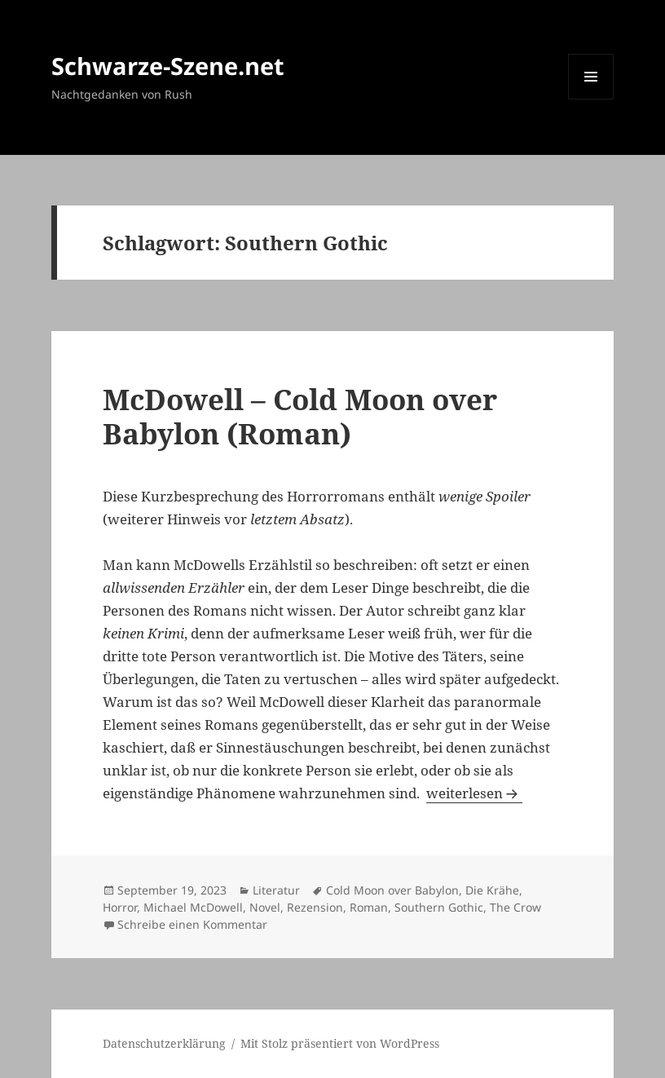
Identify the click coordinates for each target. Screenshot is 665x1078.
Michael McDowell (193, 907)
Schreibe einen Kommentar (192, 924)
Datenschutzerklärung (164, 1043)
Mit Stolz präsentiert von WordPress (339, 1043)
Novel (264, 907)
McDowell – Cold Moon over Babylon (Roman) (300, 416)
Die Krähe (492, 890)
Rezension (315, 907)
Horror (120, 907)
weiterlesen (474, 793)
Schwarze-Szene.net (167, 66)
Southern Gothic (438, 907)
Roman (369, 907)
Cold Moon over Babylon (392, 890)
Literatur (276, 890)
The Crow (515, 907)
